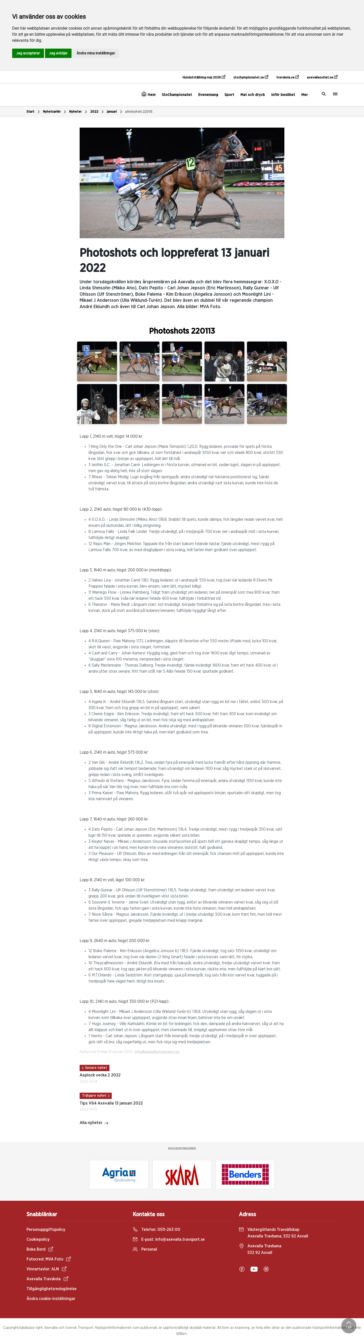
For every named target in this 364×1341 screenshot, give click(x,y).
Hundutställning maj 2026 (204, 77)
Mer (304, 95)
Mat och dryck (252, 95)
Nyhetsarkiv (55, 112)
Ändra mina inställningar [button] (96, 53)
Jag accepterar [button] (28, 53)
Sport (229, 95)
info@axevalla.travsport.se (156, 1052)
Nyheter (78, 112)
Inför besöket (283, 95)
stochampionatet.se (250, 77)
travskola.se (287, 77)
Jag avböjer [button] (58, 53)
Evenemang (208, 95)
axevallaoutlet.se (322, 77)
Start (34, 112)
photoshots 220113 (138, 111)
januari (115, 112)
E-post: (169, 1239)
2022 (97, 112)
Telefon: (156, 1229)
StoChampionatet (177, 95)
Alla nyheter (94, 1123)
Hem (148, 94)
